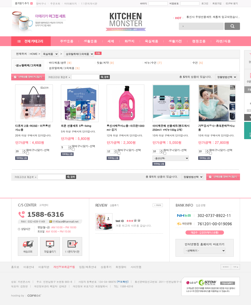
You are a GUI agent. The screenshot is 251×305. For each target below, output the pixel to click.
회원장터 (121, 267)
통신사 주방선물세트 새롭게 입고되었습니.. (213, 18)
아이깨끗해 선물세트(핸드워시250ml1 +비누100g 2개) (170, 128)
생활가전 (175, 41)
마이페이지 (70, 3)
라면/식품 (223, 41)
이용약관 (43, 267)
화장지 (130, 41)
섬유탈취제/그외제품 (28, 65)
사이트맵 (136, 267)
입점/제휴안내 (87, 267)
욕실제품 (151, 41)
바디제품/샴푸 (57, 63)
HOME (34, 54)
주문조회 (55, 3)
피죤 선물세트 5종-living (76, 126)
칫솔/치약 (103, 63)
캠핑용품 (199, 41)
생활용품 (90, 41)
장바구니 (41, 3)
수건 (195, 63)
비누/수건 (150, 63)
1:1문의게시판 (89, 3)
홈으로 (15, 267)
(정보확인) (123, 281)
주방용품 (66, 41)
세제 (111, 41)
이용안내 (28, 267)
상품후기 (106, 267)
